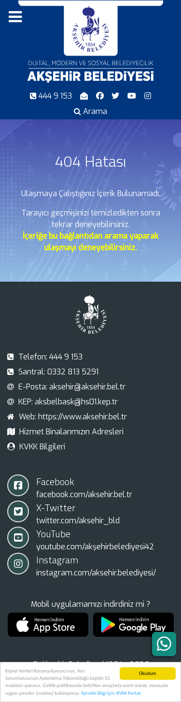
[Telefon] (52, 95)
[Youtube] (133, 95)
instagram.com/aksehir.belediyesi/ (96, 573)
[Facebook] (101, 95)
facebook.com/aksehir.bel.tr (84, 494)
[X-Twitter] (117, 95)
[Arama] (91, 111)
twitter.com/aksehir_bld (78, 521)
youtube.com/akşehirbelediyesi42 (95, 547)
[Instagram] (147, 95)
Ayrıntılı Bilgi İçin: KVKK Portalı (111, 694)
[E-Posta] (85, 95)
